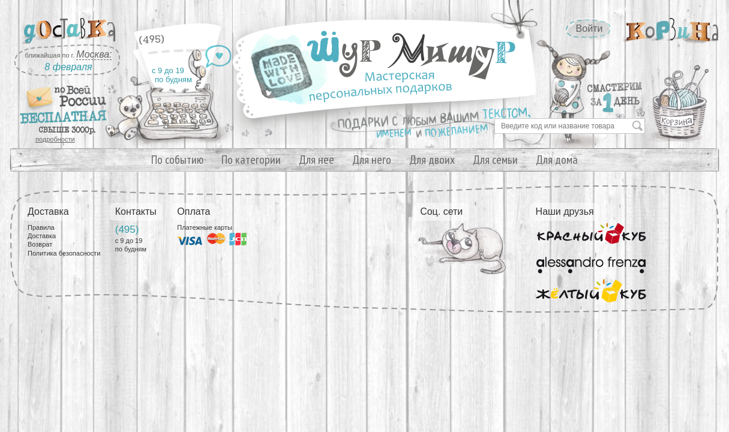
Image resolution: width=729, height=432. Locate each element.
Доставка (42, 235)
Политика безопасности (64, 253)
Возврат (40, 244)
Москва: (94, 54)
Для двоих (432, 159)
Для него (371, 159)
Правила (41, 227)
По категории (251, 159)
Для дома (557, 159)
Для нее (316, 159)
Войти (589, 28)
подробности (55, 139)
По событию (177, 159)
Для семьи (495, 159)
